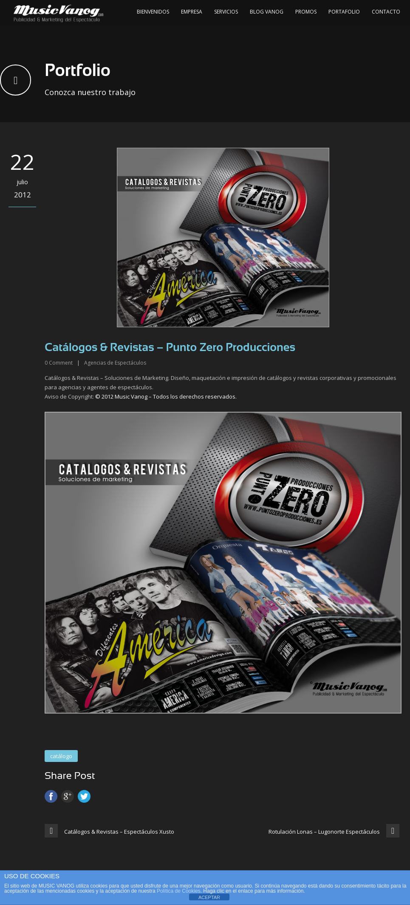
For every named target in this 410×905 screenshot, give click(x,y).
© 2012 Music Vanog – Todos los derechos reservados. (166, 396)
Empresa (191, 11)
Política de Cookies (179, 891)
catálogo (61, 756)
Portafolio (344, 11)
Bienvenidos (153, 11)
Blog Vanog (266, 11)
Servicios (226, 11)
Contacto (386, 11)
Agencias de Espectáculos (115, 362)
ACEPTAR (209, 897)
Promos (306, 11)
